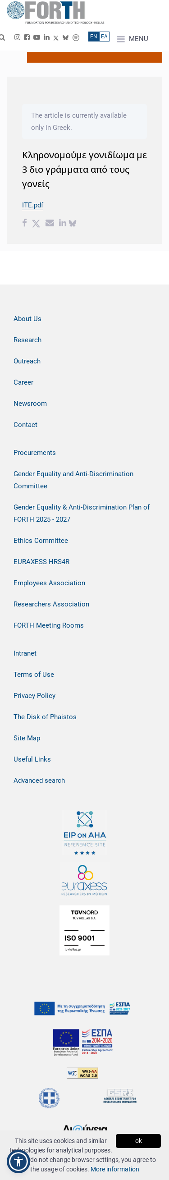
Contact (25, 425)
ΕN (93, 36)
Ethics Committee (41, 541)
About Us (27, 319)
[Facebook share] (24, 224)
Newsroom (30, 403)
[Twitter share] (36, 224)
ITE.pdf (32, 205)
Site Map (27, 738)
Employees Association (49, 583)
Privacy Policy (34, 696)
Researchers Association (51, 604)
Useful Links (32, 759)
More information (115, 1169)
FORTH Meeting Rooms (49, 625)
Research (27, 340)
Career (23, 382)
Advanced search (39, 780)
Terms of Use (34, 674)
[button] (18, 1161)
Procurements (35, 453)
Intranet (25, 653)
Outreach (27, 361)
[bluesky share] (72, 224)
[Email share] (50, 224)
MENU (132, 39)
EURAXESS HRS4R (41, 562)
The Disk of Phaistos (45, 717)
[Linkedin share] (62, 224)
